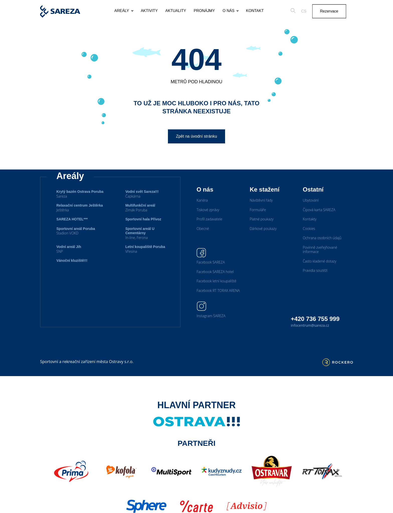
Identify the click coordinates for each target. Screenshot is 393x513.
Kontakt (257, 11)
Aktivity (146, 11)
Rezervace (335, 11)
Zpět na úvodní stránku (196, 136)
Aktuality (173, 11)
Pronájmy (203, 11)
